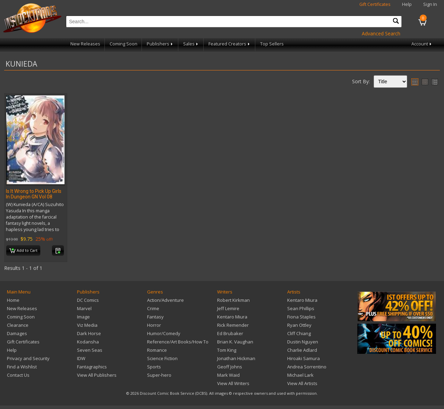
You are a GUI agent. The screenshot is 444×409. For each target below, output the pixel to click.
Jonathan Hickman (236, 358)
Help (407, 4)
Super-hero (159, 375)
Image (83, 317)
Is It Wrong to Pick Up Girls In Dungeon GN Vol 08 (33, 193)
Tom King (226, 350)
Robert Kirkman (233, 300)
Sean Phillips (300, 308)
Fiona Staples (301, 317)
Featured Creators (229, 44)
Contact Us (18, 375)
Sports (154, 367)
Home (13, 300)
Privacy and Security (28, 358)
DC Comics (88, 300)
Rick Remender (233, 325)
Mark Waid (228, 375)
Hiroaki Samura (303, 358)
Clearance (17, 325)
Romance (157, 350)
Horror (154, 325)
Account (422, 44)
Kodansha (88, 342)
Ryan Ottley (299, 325)
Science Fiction (162, 358)
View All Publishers (97, 375)
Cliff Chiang (299, 333)
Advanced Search (381, 33)
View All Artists (302, 383)
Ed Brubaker (230, 333)
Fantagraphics (92, 367)
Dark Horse (89, 333)
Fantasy (155, 317)
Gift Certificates (375, 4)
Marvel (84, 308)
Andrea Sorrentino (306, 367)
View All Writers (233, 383)
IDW (81, 358)
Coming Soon (123, 44)
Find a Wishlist (22, 367)
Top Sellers (272, 44)
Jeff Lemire (228, 308)
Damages (17, 333)
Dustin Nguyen (302, 342)
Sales (191, 44)
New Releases (85, 44)
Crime (153, 308)
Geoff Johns (229, 367)
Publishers (160, 44)
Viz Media (87, 325)
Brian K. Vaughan (235, 342)
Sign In (430, 4)
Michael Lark (300, 375)
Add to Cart (23, 251)
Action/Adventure (165, 300)
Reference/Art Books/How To (177, 342)
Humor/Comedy (163, 333)
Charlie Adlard (302, 350)
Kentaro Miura (232, 317)
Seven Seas (89, 350)
